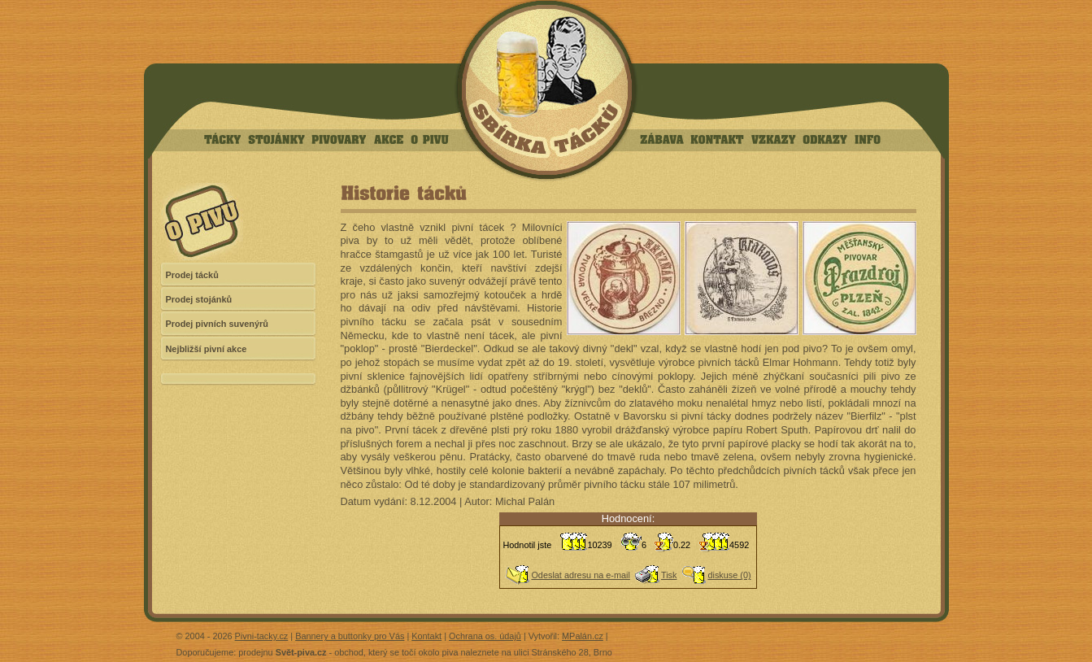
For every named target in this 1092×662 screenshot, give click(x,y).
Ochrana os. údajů (485, 636)
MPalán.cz (582, 636)
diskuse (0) (728, 575)
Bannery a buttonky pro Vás (349, 636)
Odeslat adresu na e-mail (580, 575)
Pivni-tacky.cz (262, 636)
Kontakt (426, 636)
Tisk (669, 575)
